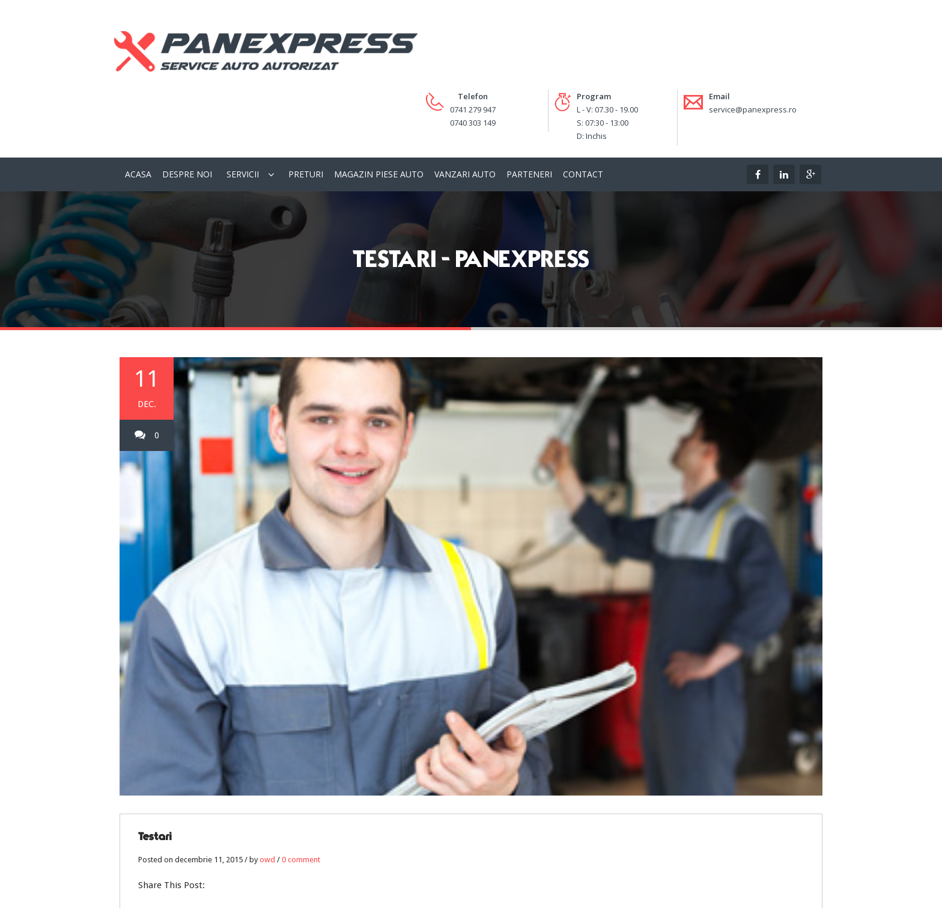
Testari (155, 768)
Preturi (305, 105)
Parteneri (529, 105)
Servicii (242, 105)
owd (267, 791)
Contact (583, 105)
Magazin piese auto (379, 105)
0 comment (301, 791)
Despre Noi (187, 105)
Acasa (138, 105)
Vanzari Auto (465, 105)
